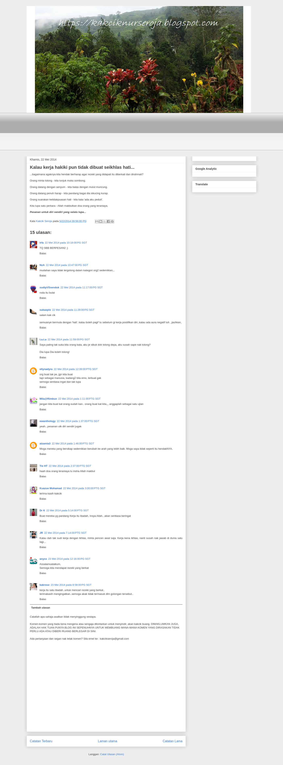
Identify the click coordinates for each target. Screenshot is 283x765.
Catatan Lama (172, 741)
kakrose (44, 584)
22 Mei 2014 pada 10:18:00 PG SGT (66, 242)
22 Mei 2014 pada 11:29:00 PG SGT (73, 309)
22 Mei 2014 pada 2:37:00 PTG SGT (70, 465)
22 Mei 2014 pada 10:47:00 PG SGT (67, 265)
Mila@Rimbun (48, 398)
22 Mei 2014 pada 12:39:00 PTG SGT (75, 369)
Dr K (42, 510)
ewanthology (48, 421)
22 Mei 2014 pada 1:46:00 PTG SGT (73, 443)
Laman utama (107, 741)
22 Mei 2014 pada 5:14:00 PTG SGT (67, 510)
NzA (42, 265)
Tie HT (44, 465)
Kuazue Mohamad (51, 488)
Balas (43, 253)
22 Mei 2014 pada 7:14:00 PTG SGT (65, 532)
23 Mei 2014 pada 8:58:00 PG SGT (71, 584)
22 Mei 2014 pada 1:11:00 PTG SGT (79, 398)
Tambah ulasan (40, 607)
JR (41, 532)
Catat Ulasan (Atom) (112, 754)
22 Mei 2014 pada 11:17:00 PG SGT (82, 287)
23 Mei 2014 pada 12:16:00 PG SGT (69, 558)
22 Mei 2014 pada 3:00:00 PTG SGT (84, 488)
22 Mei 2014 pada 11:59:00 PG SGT (69, 339)
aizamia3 (45, 443)
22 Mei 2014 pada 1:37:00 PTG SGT (78, 421)
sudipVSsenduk (49, 287)
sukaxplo (45, 309)
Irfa (42, 242)
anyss (43, 558)
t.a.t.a (43, 339)
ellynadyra (46, 369)
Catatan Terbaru (41, 741)
